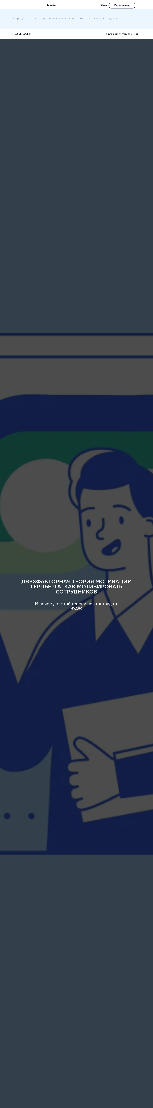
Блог (34, 19)
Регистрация (121, 5)
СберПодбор (19, 19)
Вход (104, 5)
